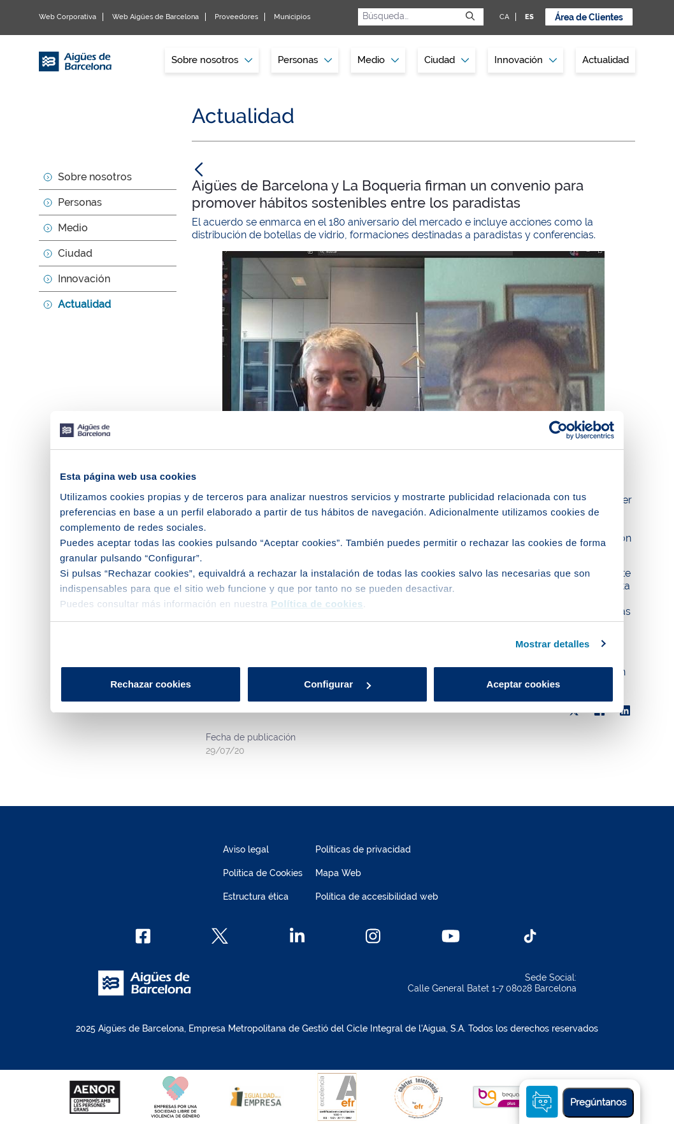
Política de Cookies (263, 873)
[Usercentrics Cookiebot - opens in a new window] (558, 430)
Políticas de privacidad (363, 849)
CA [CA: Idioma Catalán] (504, 17)
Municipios (292, 17)
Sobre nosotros (95, 177)
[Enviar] (470, 16)
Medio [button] (378, 60)
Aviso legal (246, 849)
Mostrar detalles (552, 643)
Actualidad (605, 60)
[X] (220, 936)
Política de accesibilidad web (376, 896)
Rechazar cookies (150, 684)
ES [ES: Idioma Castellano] (529, 17)
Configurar (337, 684)
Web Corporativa (67, 17)
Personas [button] (305, 60)
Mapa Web (338, 873)
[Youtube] (450, 936)
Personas (80, 202)
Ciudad (75, 253)
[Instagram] (373, 936)
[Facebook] (143, 936)
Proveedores (236, 17)
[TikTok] (530, 936)
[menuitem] (212, 60)
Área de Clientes (589, 17)
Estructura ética (256, 896)
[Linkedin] (297, 936)
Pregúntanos (598, 1102)
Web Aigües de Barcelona (155, 17)
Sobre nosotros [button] (211, 60)
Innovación (525, 60)
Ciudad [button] (446, 60)
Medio (73, 228)
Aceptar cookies (524, 684)
